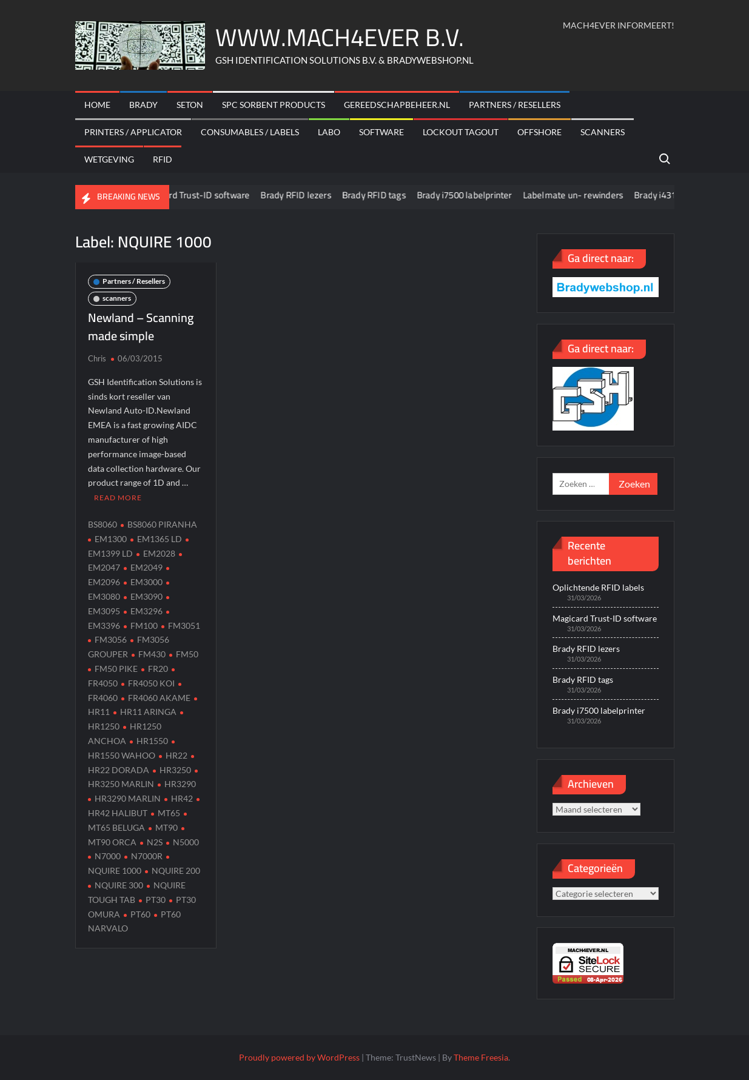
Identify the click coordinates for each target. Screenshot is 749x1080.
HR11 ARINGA (148, 711)
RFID (162, 159)
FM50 (187, 654)
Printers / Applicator (133, 132)
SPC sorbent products (273, 104)
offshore (539, 132)
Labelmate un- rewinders (583, 195)
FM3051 (184, 625)
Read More (118, 497)
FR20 (158, 668)
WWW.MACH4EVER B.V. (339, 37)
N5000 (186, 842)
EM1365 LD (159, 539)
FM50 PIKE (116, 668)
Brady (143, 104)
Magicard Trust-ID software (205, 195)
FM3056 (111, 639)
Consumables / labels (250, 132)
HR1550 (152, 741)
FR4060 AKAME (159, 698)
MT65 (169, 813)
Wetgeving (109, 159)
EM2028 (159, 553)
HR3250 (175, 770)
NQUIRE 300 (119, 885)
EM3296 (146, 611)
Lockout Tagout (461, 132)
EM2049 (146, 567)
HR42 (182, 798)
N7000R (147, 856)
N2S (155, 842)
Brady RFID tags (384, 195)
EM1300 (111, 539)
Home (97, 104)
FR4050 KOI (151, 683)
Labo (329, 132)
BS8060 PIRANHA (162, 524)
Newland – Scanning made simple (140, 326)
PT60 (140, 914)
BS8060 (102, 524)
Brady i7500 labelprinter (474, 195)
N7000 (108, 856)
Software (381, 132)
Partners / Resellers (514, 104)
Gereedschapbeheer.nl (397, 104)
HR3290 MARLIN (128, 798)
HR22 (176, 755)
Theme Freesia (481, 1057)
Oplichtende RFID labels (598, 587)
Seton (189, 104)
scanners (602, 132)
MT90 (166, 827)
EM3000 (146, 582)
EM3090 (146, 596)
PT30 (156, 899)
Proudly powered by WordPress (299, 1057)
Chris (97, 358)
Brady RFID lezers (306, 195)
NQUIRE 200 (176, 870)
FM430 (152, 654)
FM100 (144, 625)
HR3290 (180, 784)
